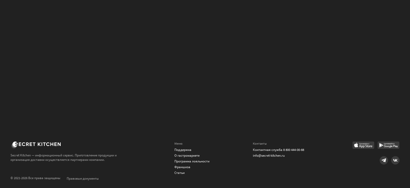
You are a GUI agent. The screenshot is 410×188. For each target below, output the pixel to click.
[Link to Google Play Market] (389, 146)
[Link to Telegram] (384, 160)
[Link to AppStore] (363, 146)
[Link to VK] (395, 160)
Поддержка (182, 150)
